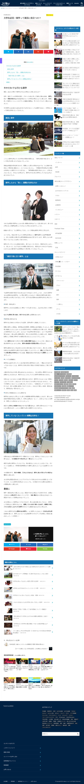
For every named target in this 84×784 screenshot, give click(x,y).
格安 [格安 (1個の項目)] (61, 721)
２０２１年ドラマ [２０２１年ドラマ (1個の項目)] (46, 725)
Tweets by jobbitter (8, 704)
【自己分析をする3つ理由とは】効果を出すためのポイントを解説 (27, 566)
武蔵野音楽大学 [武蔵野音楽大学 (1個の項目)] (70, 721)
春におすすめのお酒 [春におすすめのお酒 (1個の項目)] (71, 719)
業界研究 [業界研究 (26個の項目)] (64, 364)
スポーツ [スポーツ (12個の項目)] (71, 354)
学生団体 (57, 247)
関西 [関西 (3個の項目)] (69, 723)
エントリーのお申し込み (10, 755)
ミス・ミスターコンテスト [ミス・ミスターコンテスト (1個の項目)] (48, 715)
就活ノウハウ (38, 4)
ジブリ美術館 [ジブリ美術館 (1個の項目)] (73, 711)
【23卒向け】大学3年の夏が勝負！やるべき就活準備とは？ (26, 623)
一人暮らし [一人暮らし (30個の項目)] (69, 356)
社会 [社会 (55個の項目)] (72, 364)
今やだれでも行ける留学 (13, 64)
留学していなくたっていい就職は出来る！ (19, 77)
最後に (8, 80)
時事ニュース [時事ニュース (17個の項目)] (58, 364)
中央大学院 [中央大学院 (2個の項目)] (44, 717)
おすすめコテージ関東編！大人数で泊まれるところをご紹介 (26, 573)
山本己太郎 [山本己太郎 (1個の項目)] (44, 719)
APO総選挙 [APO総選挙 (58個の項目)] (57, 346)
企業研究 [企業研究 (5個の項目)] (66, 358)
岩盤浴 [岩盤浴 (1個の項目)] (50, 719)
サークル (57, 252)
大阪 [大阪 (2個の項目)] (72, 717)
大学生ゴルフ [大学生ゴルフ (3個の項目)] (58, 360)
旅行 (57, 273)
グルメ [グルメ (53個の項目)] (56, 354)
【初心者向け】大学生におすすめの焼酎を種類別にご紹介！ (26, 616)
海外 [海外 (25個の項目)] (68, 364)
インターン (58, 152)
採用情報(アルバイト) (10, 759)
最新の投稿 (7, 750)
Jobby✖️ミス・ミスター (62, 243)
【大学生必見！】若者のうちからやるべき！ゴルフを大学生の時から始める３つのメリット (71, 70)
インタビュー (59, 195)
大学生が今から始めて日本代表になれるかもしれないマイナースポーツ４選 (71, 134)
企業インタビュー (60, 174)
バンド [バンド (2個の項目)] (59, 713)
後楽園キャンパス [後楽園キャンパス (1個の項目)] (61, 719)
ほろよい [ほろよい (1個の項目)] (57, 711)
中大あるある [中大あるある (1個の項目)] (62, 715)
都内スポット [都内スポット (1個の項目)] (58, 723)
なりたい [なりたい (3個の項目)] (44, 711)
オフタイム (7, 522)
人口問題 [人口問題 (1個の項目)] (51, 717)
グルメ (58, 265)
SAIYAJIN (58, 221)
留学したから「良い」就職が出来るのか (19, 70)
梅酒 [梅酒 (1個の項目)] (64, 721)
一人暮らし (59, 282)
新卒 (56, 156)
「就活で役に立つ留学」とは (15, 74)
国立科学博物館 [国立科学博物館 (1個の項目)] (65, 717)
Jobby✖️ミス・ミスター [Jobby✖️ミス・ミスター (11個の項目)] (60, 348)
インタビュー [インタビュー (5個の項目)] (75, 350)
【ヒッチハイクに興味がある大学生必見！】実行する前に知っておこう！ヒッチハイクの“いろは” (71, 78)
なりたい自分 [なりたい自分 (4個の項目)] (51, 711)
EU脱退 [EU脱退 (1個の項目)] (44, 709)
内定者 (57, 161)
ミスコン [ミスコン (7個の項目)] (71, 713)
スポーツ (57, 204)
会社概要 (5, 779)
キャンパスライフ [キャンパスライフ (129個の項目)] (76, 352)
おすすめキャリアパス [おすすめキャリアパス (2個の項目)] (60, 350)
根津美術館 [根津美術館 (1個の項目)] (56, 721)
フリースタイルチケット (59, 4)
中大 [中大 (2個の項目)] (57, 715)
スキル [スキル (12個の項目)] (65, 354)
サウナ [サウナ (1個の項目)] (67, 711)
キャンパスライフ (47, 4)
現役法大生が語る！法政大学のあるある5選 (71, 84)
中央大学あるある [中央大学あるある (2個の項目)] (70, 715)
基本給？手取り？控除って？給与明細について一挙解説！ (25, 609)
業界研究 (57, 187)
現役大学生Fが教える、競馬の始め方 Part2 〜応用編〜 (70, 113)
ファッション (60, 260)
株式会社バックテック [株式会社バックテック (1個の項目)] (47, 721)
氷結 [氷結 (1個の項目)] (76, 721)
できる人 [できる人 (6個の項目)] (73, 709)
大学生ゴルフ (59, 239)
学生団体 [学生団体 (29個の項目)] (64, 360)
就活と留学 (10, 67)
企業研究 (57, 191)
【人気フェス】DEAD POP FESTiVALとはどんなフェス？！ (71, 34)
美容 (56, 208)
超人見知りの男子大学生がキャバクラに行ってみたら (71, 63)
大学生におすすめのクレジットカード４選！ (25, 587)
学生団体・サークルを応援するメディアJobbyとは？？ (71, 120)
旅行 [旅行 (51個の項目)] (73, 362)
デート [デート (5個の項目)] (75, 354)
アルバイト (58, 165)
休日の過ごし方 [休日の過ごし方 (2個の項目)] (57, 717)
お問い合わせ (7, 768)
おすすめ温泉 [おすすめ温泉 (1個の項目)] (60, 709)
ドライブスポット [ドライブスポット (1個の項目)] (53, 713)
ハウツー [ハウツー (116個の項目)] (57, 356)
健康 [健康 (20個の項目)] (70, 358)
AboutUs (76, 3)
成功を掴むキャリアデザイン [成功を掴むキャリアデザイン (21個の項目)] (61, 362)
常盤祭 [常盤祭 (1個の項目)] (54, 719)
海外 (57, 278)
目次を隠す (30, 60)
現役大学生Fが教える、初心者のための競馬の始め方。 (70, 106)
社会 (56, 230)
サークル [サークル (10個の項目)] (61, 354)
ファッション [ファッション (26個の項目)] (63, 356)
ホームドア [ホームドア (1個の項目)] (64, 713)
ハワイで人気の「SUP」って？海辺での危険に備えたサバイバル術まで (71, 100)
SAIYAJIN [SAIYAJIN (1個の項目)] (69, 348)
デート (58, 286)
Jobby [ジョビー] (67, 779)
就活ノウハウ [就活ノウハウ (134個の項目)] (70, 360)
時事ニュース (69, 4)
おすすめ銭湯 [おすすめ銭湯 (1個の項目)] (67, 709)
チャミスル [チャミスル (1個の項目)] (44, 713)
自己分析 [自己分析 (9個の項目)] (48, 723)
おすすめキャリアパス (61, 178)
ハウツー (57, 200)
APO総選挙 (58, 217)
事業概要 (6, 763)
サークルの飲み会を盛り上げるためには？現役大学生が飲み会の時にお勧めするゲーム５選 (71, 42)
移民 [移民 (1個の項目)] (43, 723)
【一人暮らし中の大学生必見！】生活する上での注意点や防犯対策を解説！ (27, 630)
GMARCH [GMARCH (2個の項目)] (49, 709)
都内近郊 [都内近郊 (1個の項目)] (65, 723)
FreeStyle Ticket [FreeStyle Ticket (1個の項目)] (64, 346)
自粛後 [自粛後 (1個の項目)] (52, 723)
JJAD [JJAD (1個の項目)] (54, 709)
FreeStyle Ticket (59, 213)
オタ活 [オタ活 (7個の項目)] (62, 352)
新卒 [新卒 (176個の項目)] (70, 362)
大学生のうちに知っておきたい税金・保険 (24, 594)
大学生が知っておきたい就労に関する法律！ (25, 580)
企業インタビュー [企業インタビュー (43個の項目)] (59, 358)
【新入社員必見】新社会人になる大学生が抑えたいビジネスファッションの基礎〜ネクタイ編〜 (71, 93)
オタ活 (58, 291)
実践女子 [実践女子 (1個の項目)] (76, 717)
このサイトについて (9, 746)
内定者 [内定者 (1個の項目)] (74, 358)
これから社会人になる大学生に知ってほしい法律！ (27, 601)
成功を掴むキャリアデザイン (27, 4)
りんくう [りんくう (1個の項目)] (62, 711)
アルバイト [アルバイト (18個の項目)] (68, 350)
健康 (57, 269)
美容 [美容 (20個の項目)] (75, 364)
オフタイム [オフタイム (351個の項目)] (67, 352)
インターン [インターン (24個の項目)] (57, 352)
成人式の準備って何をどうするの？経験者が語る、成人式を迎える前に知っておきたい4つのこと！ (71, 50)
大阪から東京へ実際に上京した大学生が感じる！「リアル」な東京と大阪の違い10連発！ (71, 57)
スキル (57, 182)
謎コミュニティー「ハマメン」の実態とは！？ (71, 126)
